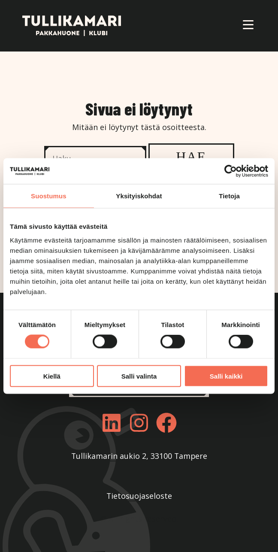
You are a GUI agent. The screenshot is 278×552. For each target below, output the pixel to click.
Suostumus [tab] (48, 196)
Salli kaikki (226, 375)
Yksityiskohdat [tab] (139, 196)
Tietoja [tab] (229, 196)
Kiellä (51, 375)
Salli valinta (139, 375)
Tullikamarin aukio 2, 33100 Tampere (139, 456)
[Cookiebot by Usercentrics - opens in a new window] (230, 171)
